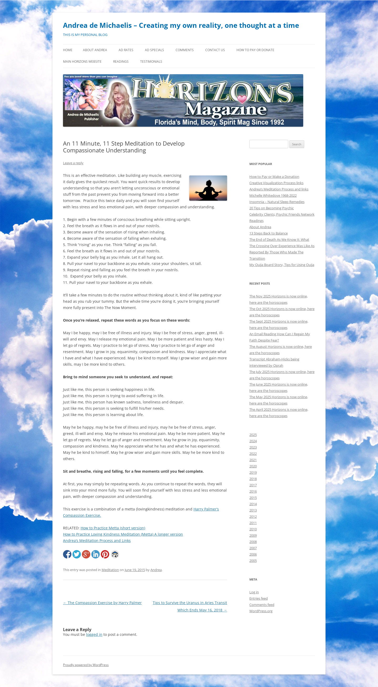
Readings (121, 61)
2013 (253, 510)
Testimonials (151, 61)
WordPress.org (260, 611)
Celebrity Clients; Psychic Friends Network (281, 214)
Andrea (156, 569)
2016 (253, 491)
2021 (253, 459)
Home (67, 50)
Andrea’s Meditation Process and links (278, 189)
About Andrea (95, 50)
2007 (253, 548)
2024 (253, 441)
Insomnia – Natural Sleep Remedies (276, 201)
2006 (253, 554)
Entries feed (258, 598)
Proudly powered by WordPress (86, 665)
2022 (253, 453)
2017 (253, 485)
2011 (253, 522)
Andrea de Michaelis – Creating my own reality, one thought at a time (181, 25)
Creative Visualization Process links (276, 182)
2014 (253, 504)
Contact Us (215, 50)
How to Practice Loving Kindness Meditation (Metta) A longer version (123, 534)
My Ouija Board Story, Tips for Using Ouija (281, 264)
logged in (94, 634)
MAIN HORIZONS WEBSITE (82, 61)
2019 (253, 472)
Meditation (110, 569)
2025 (253, 434)
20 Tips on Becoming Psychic (271, 208)
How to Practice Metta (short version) (113, 527)
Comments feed (261, 604)
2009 (253, 535)
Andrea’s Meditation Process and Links (97, 540)
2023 (253, 447)
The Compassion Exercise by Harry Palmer (102, 602)
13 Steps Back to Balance (268, 233)
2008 (253, 541)
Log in (254, 592)
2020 (253, 466)
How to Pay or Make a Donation (274, 176)
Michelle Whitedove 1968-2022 (273, 195)
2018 (253, 478)
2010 (253, 529)
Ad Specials (154, 50)
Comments (185, 50)
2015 (253, 497)
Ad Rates (126, 50)
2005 (253, 560)
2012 (253, 516)
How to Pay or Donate (255, 50)
